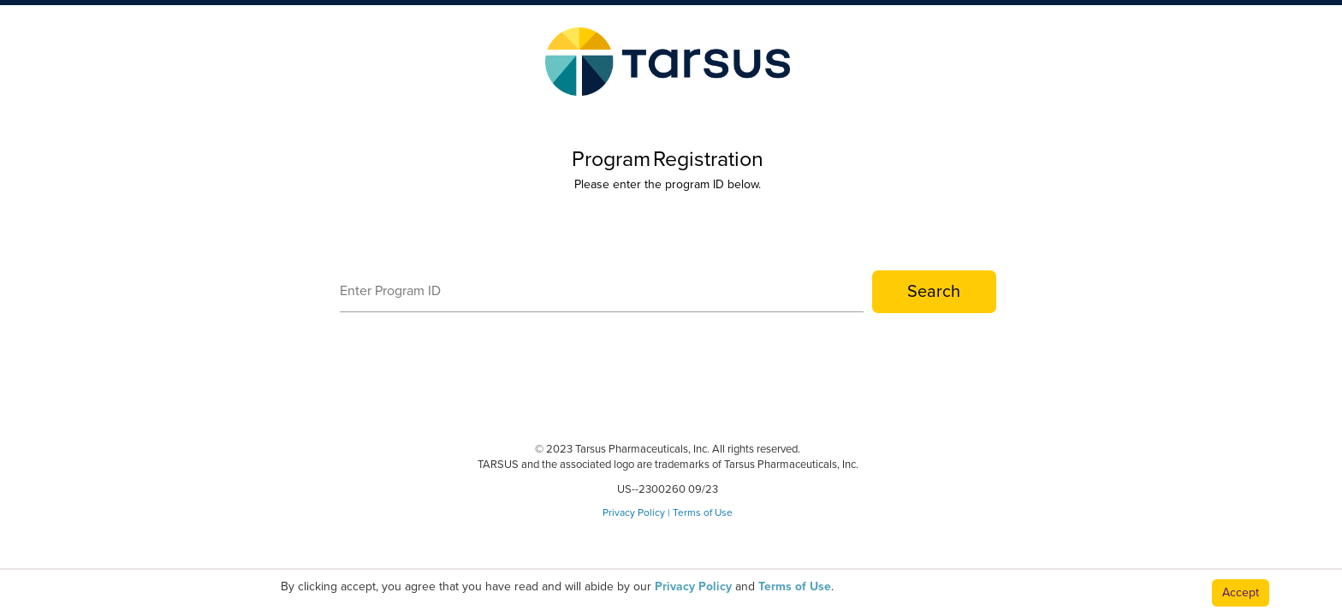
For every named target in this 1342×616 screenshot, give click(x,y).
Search (933, 291)
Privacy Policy (634, 512)
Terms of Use (703, 512)
